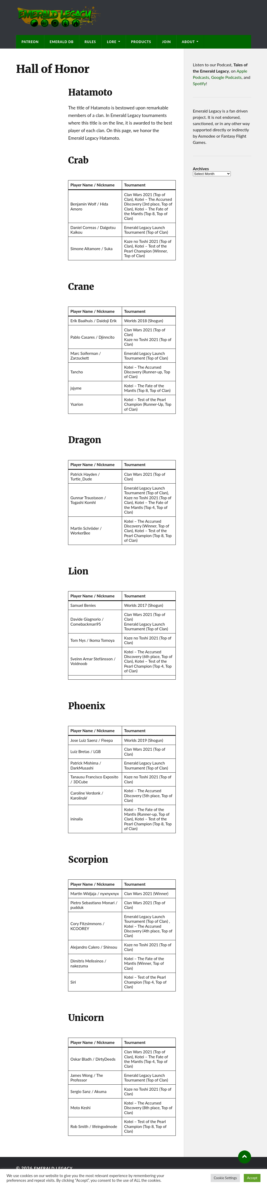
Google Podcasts (226, 77)
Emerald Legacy (55, 1168)
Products (141, 42)
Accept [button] (252, 1178)
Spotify (199, 83)
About (188, 42)
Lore (111, 42)
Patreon (30, 42)
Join (166, 42)
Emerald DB (62, 42)
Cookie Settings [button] (225, 1178)
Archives (201, 169)
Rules (90, 42)
